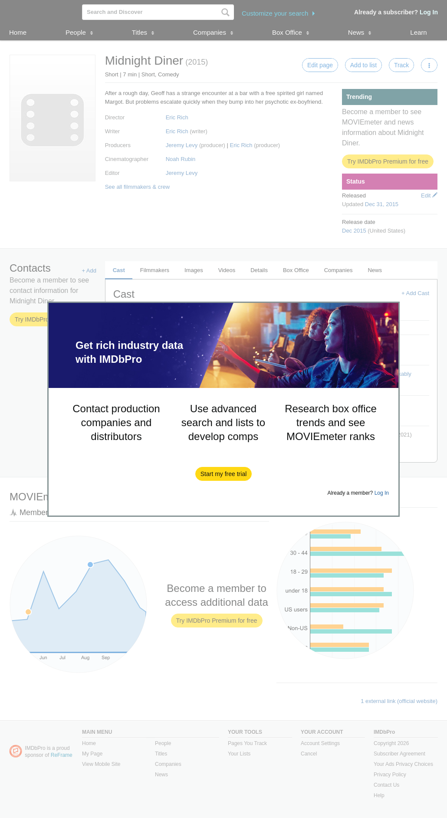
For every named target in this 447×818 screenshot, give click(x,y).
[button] (224, 473)
